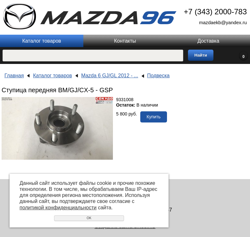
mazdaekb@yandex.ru (223, 22)
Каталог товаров (41, 41)
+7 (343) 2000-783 (215, 11)
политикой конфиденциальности (58, 207)
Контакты (125, 41)
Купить (154, 116)
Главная (14, 75)
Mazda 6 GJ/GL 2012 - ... (109, 75)
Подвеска (158, 75)
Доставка (208, 41)
